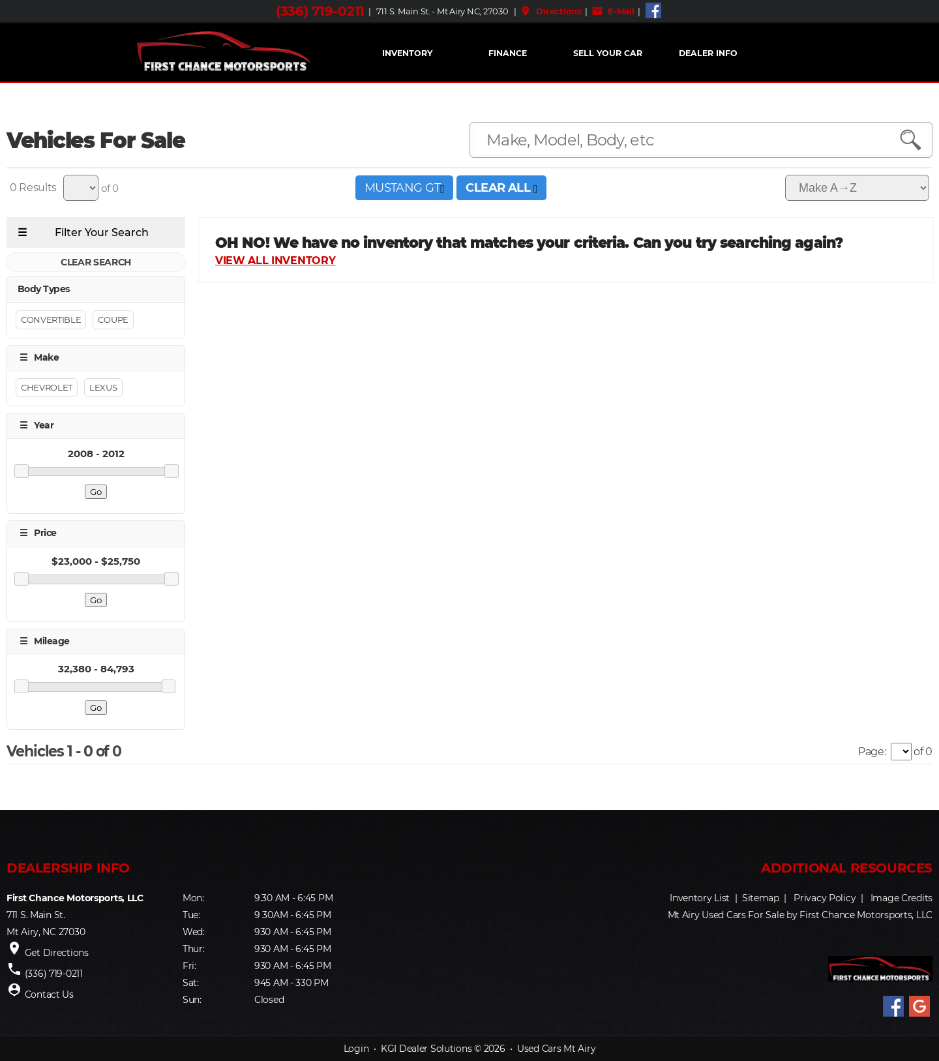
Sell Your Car (607, 53)
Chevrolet (46, 387)
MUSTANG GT (405, 188)
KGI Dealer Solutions (426, 1048)
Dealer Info (708, 53)
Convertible (51, 319)
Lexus (103, 387)
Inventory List (700, 898)
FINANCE (507, 53)
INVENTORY (407, 53)
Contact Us (49, 994)
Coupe (113, 319)
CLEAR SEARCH (96, 262)
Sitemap (760, 898)
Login (356, 1048)
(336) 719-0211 (320, 11)
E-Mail (612, 11)
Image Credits (901, 898)
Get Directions (57, 953)
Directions (551, 11)
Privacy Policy (825, 898)
